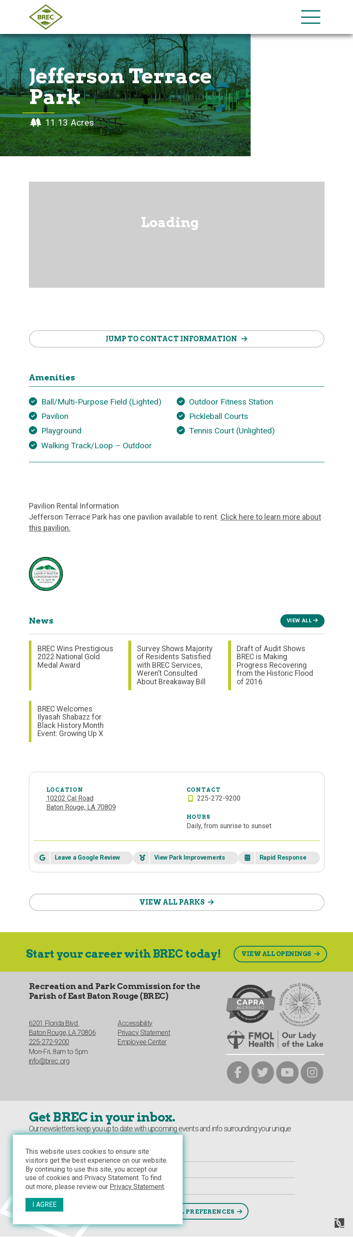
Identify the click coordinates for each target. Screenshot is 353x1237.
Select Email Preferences (183, 1211)
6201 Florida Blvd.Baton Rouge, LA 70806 (62, 1028)
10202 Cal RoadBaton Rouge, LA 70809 (81, 802)
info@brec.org (49, 1061)
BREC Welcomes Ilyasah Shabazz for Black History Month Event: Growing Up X (70, 721)
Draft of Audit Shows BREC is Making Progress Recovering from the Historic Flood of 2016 (275, 665)
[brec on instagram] (312, 1072)
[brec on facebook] (238, 1072)
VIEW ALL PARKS (172, 902)
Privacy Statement (137, 1187)
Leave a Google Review (87, 857)
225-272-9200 (49, 1042)
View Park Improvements (189, 857)
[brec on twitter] (262, 1072)
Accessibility (135, 1023)
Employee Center (142, 1042)
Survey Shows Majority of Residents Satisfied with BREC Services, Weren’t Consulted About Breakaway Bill (174, 665)
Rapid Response (283, 857)
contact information (172, 339)
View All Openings (276, 954)
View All (299, 620)
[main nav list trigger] (311, 17)
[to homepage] (163, 17)
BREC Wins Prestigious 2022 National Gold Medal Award (75, 656)
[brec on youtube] (287, 1072)
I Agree (44, 1204)
